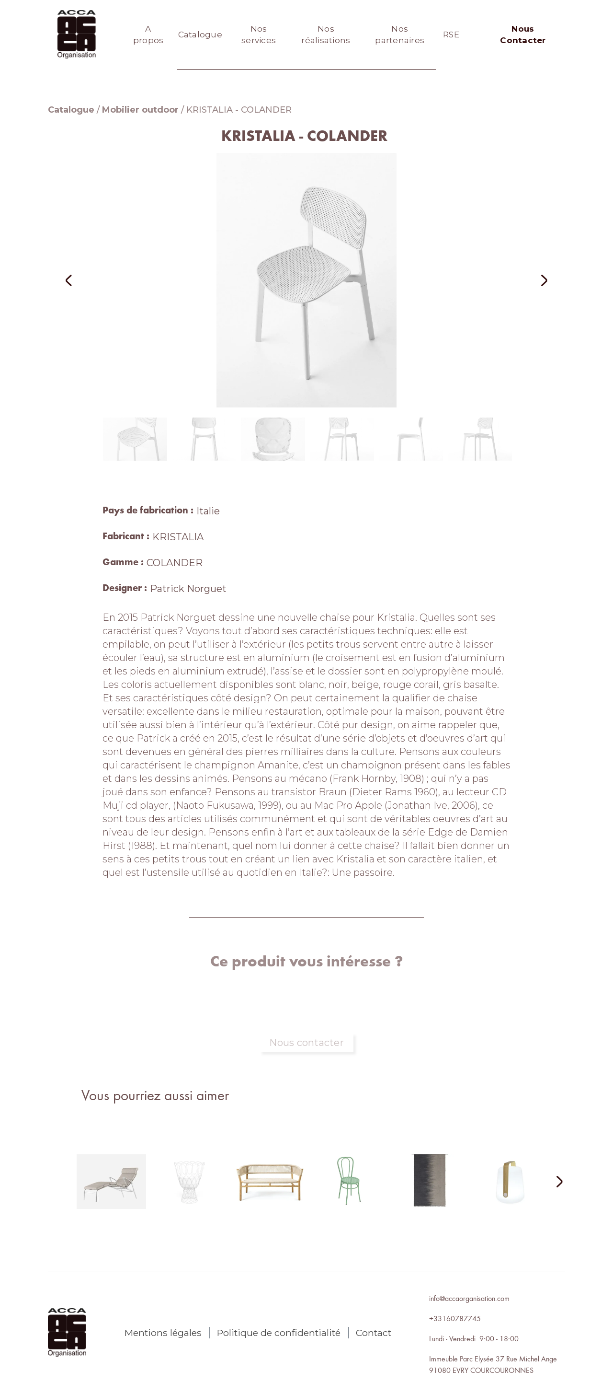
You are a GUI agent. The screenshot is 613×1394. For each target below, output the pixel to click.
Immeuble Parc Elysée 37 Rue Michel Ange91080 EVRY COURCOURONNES (493, 1364)
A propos (148, 34)
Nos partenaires (399, 34)
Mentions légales (163, 1332)
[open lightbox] (306, 280)
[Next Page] (553, 1182)
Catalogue (200, 34)
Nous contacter (306, 1042)
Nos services (258, 34)
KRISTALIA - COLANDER (239, 110)
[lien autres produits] (111, 1189)
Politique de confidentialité (279, 1332)
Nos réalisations (325, 34)
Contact (373, 1332)
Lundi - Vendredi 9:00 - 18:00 (474, 1338)
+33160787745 (455, 1318)
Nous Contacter (522, 34)
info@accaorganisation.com (469, 1298)
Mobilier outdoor (140, 110)
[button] (81, 280)
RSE (451, 34)
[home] (76, 34)
